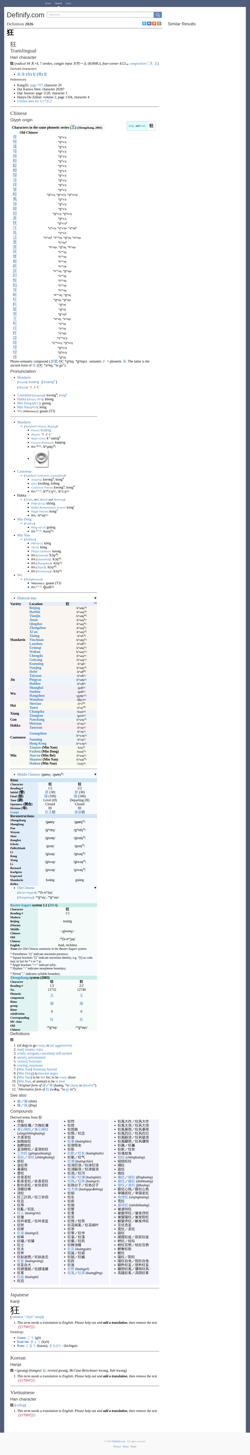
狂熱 (71, 1181)
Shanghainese (33, 579)
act (52, 1045)
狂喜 (20, 1232)
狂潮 (71, 1161)
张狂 (31, 1157)
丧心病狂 (41, 1129)
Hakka (21, 399)
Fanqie (14, 812)
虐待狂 (123, 1205)
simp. (131, 125)
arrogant (33, 1053)
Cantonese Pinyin (41, 487)
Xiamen (41, 555)
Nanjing (35, 667)
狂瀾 (71, 1177)
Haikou (34, 763)
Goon (21, 1337)
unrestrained (36, 1057)
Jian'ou (34, 755)
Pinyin (22, 382)
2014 (52, 905)
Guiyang (35, 659)
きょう (35, 1341)
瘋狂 (121, 1177)
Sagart (31, 892)
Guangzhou (57, 475)
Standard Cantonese (37, 475)
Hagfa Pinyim (39, 511)
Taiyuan (35, 675)
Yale (33, 483)
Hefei (33, 671)
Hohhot (34, 683)
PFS (39, 399)
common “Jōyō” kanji (26, 1316)
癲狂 (121, 1181)
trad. (143, 125)
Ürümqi (35, 647)
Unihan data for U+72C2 (34, 101)
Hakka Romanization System (48, 507)
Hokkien (30, 539)
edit (95, 602)
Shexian (35, 703)
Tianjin (34, 615)
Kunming (36, 663)
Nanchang (36, 719)
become (43, 1073)
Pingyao (35, 679)
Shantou (35, 759)
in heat (60, 1081)
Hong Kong (37, 743)
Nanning (35, 739)
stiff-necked (64, 1053)
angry (54, 1073)
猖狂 (121, 1157)
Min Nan (23, 407)
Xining (34, 635)
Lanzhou (36, 643)
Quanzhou (43, 559)
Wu (19, 411)
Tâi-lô (34, 547)
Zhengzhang (25, 897)
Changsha (36, 711)
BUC (36, 403)
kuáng (34, 381)
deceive (88, 1085)
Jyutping (39, 395)
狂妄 (20, 1260)
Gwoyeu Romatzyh (42, 442)
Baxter (22, 892)
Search (58, 3)
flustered (39, 1069)
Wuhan (34, 651)
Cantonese (24, 395)
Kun (20, 1345)
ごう (30, 1337)
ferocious (35, 1061)
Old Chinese (25, 887)
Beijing (52, 426)
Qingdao (35, 623)
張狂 (20, 1157)
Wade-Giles (38, 438)
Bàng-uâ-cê (38, 527)
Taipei (40, 567)
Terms (133, 1446)
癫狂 (131, 1181)
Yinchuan (36, 639)
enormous (36, 1065)
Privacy (117, 1446)
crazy (41, 1045)
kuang (49, 381)
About (126, 1446)
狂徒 (20, 1276)
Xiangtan (36, 715)
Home (48, 3)
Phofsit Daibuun (41, 551)
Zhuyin (22, 387)
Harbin (34, 611)
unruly (21, 1057)
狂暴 (71, 1141)
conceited (47, 1053)
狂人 (20, 1213)
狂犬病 (73, 1189)
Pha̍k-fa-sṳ (38, 503)
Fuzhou (29, 523)
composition (138, 63)
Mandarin (24, 377)
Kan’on (22, 1341)
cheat (73, 1085)
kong (63, 395)
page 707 (36, 85)
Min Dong (24, 403)
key (38, 490)
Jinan (33, 619)
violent (22, 1061)
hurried (52, 1069)
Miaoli (44, 499)
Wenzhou (36, 699)
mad (20, 1049)
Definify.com (118, 1441)
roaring (22, 1065)
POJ (34, 407)
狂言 (71, 1248)
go (67, 1089)
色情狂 (123, 1197)
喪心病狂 (24, 1129)
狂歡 (71, 1153)
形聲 (53, 361)
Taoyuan (35, 727)
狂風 (71, 1272)
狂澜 (81, 1177)
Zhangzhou (43, 563)
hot (42, 1077)
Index (68, 3)
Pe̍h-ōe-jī (36, 543)
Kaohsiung (43, 571)
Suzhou (34, 691)
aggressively (63, 1045)
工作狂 (22, 1153)
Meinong (59, 499)
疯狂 (131, 1177)
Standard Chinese (35, 426)
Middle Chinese (28, 774)
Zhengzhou (37, 627)
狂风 (81, 1272)
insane (29, 1049)
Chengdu (36, 655)
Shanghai (36, 687)
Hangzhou (37, 695)
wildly (21, 1053)
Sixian (32, 399)
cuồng (20, 1405)
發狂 (121, 1185)
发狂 (131, 1185)
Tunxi (33, 707)
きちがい (56, 1345)
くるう (31, 1345)
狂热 (81, 1181)
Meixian (35, 723)
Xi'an (33, 631)
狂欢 (81, 1153)
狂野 (71, 1268)
